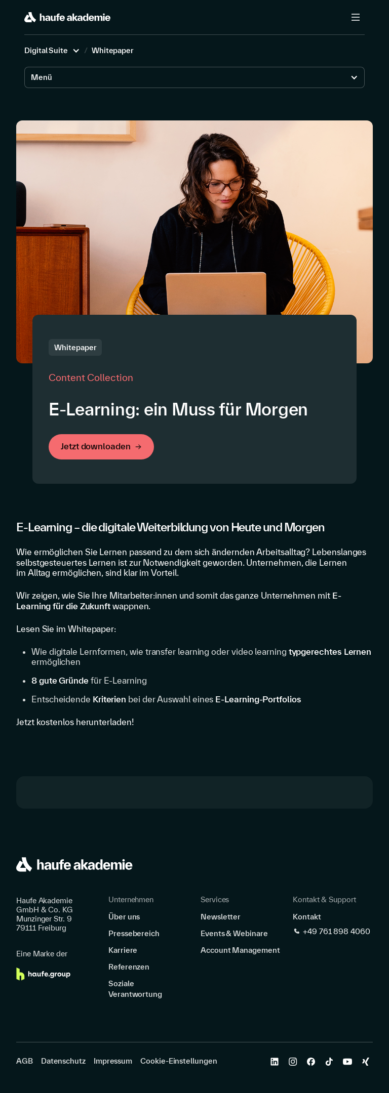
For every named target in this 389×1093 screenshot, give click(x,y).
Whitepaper (113, 50)
